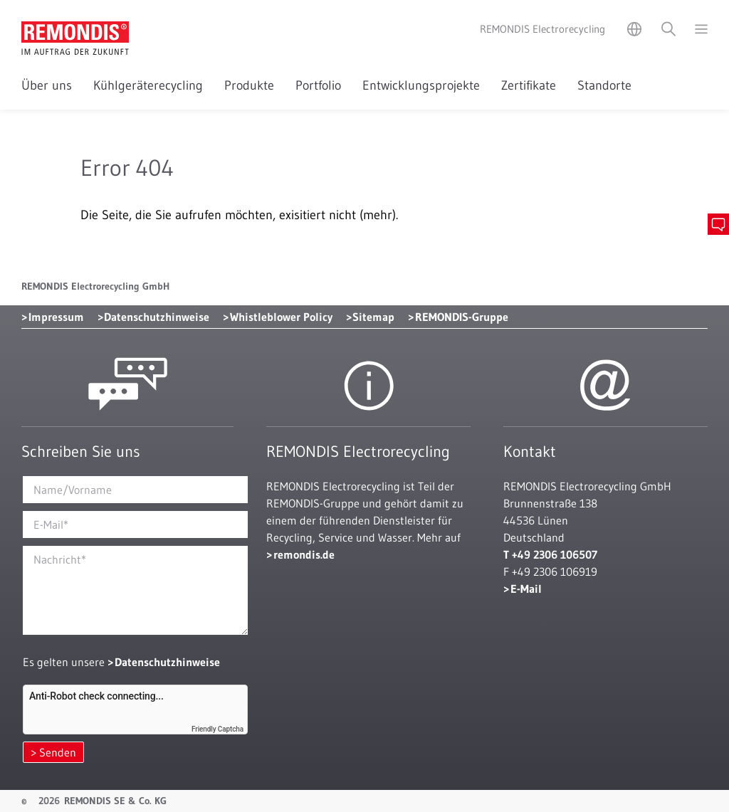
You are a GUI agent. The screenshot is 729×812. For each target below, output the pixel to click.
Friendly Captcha (217, 729)
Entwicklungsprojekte (421, 85)
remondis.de (304, 554)
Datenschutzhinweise (156, 317)
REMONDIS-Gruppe (461, 317)
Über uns (46, 85)
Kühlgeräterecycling (148, 85)
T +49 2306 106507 (550, 554)
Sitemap (373, 317)
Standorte (604, 85)
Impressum (56, 317)
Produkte (249, 85)
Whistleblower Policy (281, 317)
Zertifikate (528, 85)
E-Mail (526, 588)
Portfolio (318, 85)
